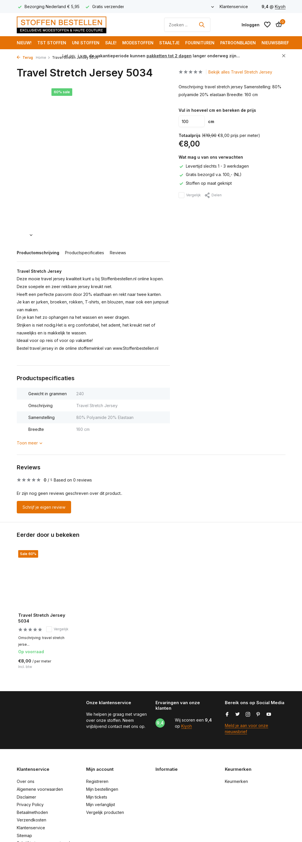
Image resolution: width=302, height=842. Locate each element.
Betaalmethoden (32, 812)
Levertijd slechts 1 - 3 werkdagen (214, 166)
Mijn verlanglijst (100, 804)
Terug (25, 57)
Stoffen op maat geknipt (205, 183)
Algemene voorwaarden (40, 789)
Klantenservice (234, 6)
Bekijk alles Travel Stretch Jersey (240, 71)
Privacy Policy (30, 804)
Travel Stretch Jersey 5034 (41, 618)
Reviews (118, 252)
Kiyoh (280, 6)
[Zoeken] (187, 25)
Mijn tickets (96, 797)
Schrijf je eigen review (44, 507)
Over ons (25, 781)
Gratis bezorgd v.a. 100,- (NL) (210, 174)
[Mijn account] (251, 24)
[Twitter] (237, 714)
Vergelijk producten (105, 812)
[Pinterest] (258, 714)
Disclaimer (26, 797)
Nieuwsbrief (275, 42)
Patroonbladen (238, 42)
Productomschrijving (38, 252)
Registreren (97, 781)
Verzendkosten (31, 819)
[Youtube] (268, 714)
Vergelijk (190, 195)
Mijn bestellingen (102, 789)
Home (43, 57)
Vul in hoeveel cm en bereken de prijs (217, 110)
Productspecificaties (84, 252)
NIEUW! (24, 42)
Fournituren (199, 42)
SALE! (110, 42)
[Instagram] (248, 714)
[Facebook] (227, 714)
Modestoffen (137, 42)
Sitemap (24, 835)
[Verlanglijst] (267, 24)
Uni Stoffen (85, 42)
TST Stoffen (51, 42)
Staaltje (169, 42)
